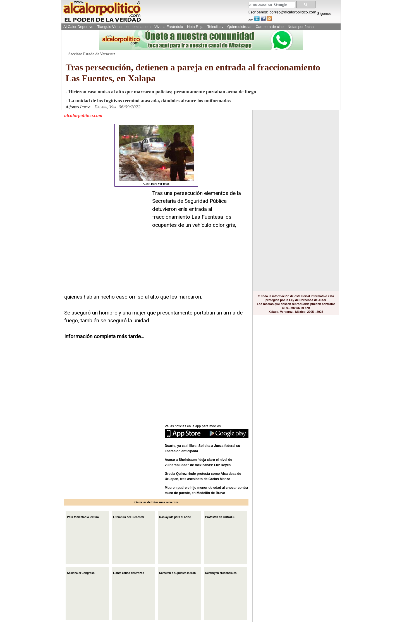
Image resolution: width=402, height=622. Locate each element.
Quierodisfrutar (239, 27)
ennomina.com (138, 27)
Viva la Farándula (168, 27)
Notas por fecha (301, 27)
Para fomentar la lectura (83, 516)
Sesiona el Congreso (81, 572)
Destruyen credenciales (220, 572)
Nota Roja (195, 27)
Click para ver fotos (156, 155)
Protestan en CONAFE (220, 516)
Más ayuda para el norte (175, 516)
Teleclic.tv (215, 27)
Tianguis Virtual (109, 27)
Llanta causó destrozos (128, 572)
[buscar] (271, 5)
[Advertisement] (106, 224)
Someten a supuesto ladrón (177, 572)
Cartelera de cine (270, 27)
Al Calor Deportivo (78, 27)
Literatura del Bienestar (128, 516)
